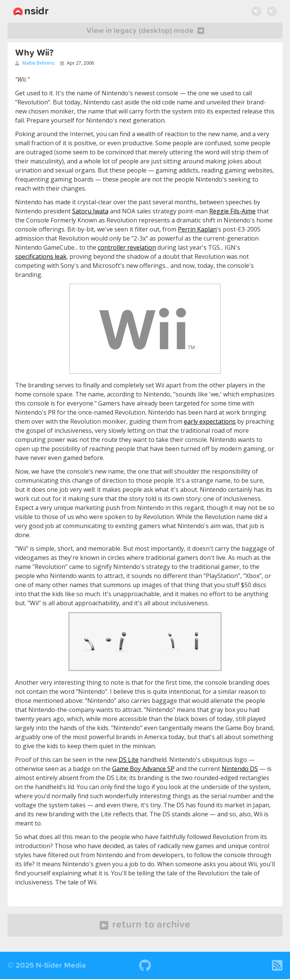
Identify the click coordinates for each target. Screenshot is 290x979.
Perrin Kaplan (197, 229)
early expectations (210, 421)
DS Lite (129, 759)
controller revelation (127, 247)
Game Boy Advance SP (143, 769)
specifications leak (40, 256)
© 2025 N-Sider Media (47, 965)
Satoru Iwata (90, 211)
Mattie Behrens (38, 63)
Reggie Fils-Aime (232, 211)
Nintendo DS (240, 769)
